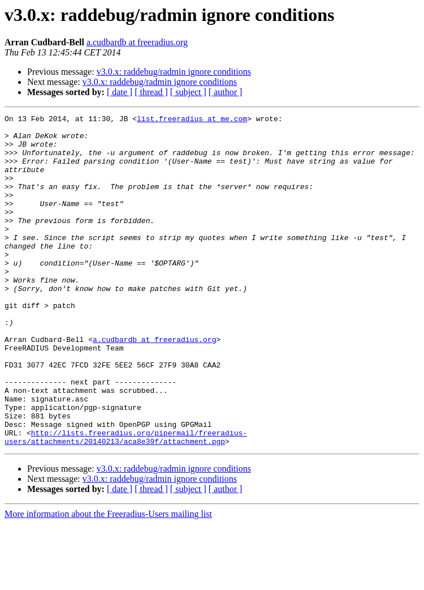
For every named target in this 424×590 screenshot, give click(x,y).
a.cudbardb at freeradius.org (137, 42)
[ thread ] (151, 92)
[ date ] (119, 92)
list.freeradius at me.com (192, 120)
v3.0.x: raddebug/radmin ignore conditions (174, 71)
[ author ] (226, 92)
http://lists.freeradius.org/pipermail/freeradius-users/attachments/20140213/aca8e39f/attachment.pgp (126, 502)
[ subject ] (188, 92)
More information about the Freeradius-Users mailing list (108, 580)
